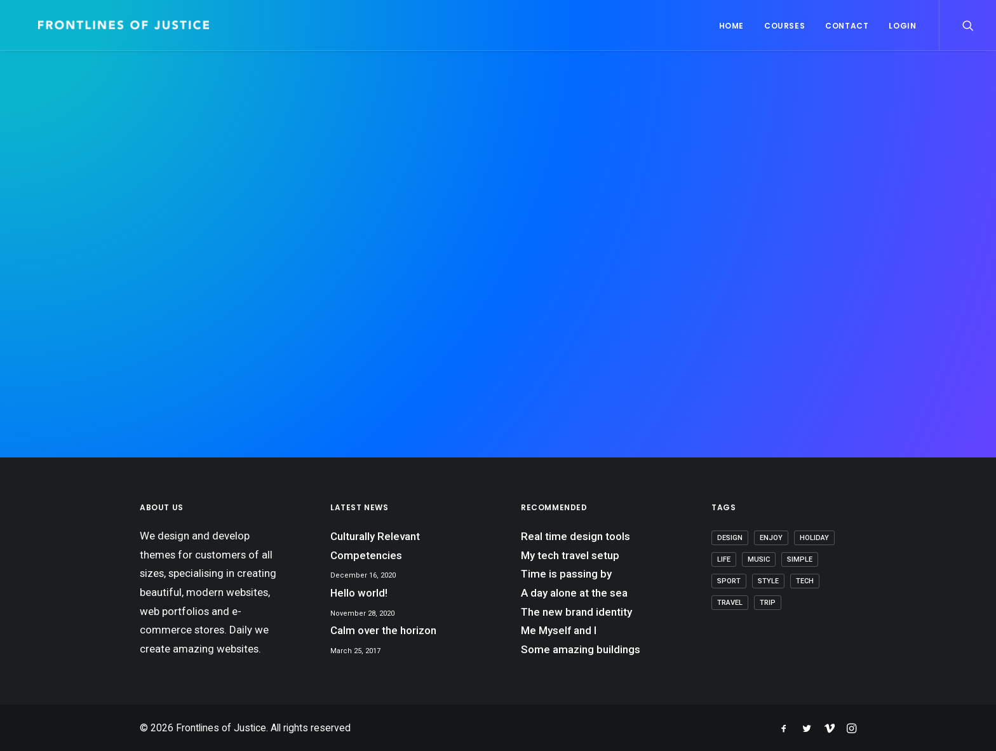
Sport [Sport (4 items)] (729, 581)
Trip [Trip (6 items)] (768, 603)
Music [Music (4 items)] (759, 559)
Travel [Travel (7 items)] (730, 603)
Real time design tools (575, 536)
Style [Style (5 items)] (768, 581)
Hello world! (358, 592)
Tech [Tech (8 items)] (805, 581)
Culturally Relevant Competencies (375, 546)
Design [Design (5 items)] (730, 538)
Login (902, 25)
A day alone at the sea (574, 592)
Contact (846, 25)
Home (731, 25)
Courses (784, 25)
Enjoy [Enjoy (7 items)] (771, 538)
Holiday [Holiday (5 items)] (814, 538)
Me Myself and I (558, 630)
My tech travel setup (570, 555)
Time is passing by (566, 573)
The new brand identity (576, 612)
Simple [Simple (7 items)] (799, 559)
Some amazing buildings (580, 649)
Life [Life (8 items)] (723, 559)
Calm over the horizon (383, 630)
